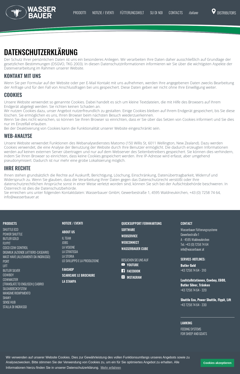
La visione (68, 247)
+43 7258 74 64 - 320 (193, 290)
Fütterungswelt (132, 12)
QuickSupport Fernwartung (141, 223)
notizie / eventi (103, 12)
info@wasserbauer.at (192, 249)
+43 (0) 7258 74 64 (197, 244)
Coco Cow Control (15, 247)
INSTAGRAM (131, 277)
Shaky (7, 297)
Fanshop (68, 269)
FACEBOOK (130, 271)
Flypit (7, 243)
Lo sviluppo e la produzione (80, 260)
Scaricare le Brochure (78, 275)
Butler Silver (11, 270)
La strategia (70, 251)
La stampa (69, 281)
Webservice (129, 235)
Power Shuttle (12, 234)
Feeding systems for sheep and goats (194, 331)
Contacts (176, 12)
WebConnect (130, 242)
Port (6, 261)
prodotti (79, 12)
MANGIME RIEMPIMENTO (17, 293)
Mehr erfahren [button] (111, 367)
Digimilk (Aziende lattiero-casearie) (26, 252)
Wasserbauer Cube (134, 248)
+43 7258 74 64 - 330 (193, 304)
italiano (193, 12)
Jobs (65, 242)
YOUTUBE (130, 264)
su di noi (156, 12)
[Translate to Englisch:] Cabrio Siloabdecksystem (23, 286)
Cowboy (8, 274)
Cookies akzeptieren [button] (217, 363)
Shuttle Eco (10, 229)
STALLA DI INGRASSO (15, 306)
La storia (68, 256)
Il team (66, 238)
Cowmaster (10, 279)
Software (128, 229)
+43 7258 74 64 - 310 (193, 270)
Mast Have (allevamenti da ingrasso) (26, 256)
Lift (5, 265)
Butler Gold (11, 238)
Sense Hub (9, 302)
